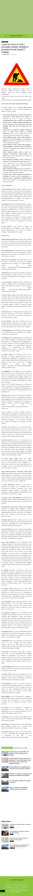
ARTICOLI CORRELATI (7, 748)
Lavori (7, 41)
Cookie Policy (24, 890)
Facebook (18, 891)
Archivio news (13, 890)
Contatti (7, 890)
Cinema (11, 834)
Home (2, 39)
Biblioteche (12, 848)
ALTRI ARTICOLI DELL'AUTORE (20, 748)
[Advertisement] (16, 17)
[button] (31, 36)
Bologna (7, 39)
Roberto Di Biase (6, 54)
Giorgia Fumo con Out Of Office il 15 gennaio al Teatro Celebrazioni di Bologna (19, 753)
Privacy (19, 890)
